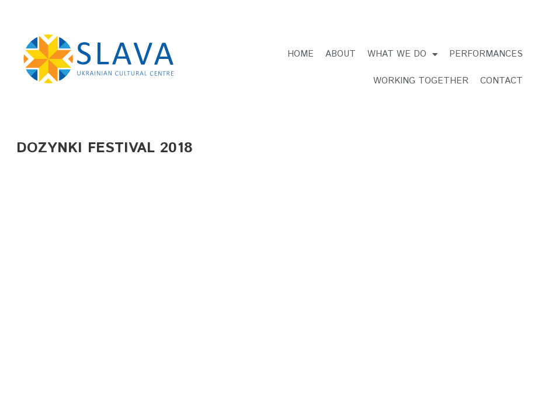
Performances (486, 54)
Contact (501, 81)
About (340, 54)
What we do (402, 54)
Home (300, 54)
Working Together (420, 81)
